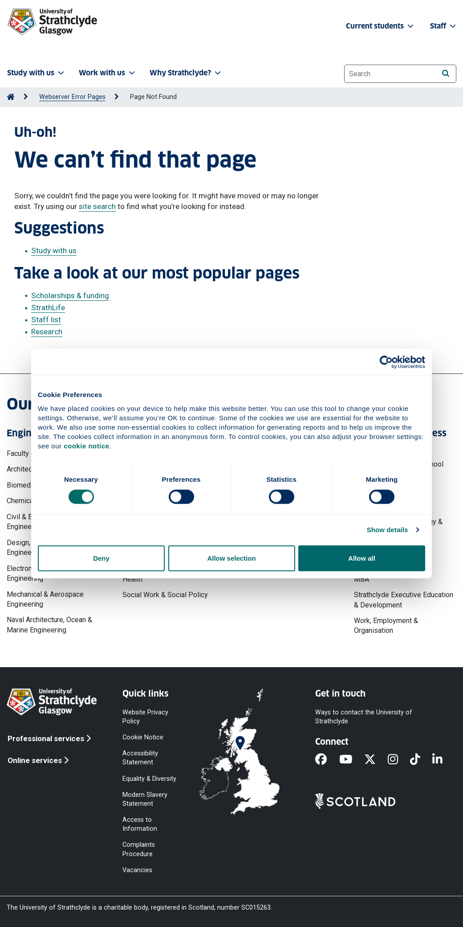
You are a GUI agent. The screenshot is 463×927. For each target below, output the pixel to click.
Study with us (54, 250)
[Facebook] (327, 760)
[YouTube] (351, 760)
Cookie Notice (142, 737)
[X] (376, 760)
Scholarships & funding (70, 295)
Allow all (361, 558)
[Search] (445, 73)
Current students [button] (380, 26)
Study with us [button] (36, 73)
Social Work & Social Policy (165, 595)
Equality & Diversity (149, 778)
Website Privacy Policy (145, 716)
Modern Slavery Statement (144, 799)
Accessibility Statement (140, 758)
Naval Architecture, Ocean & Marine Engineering (49, 624)
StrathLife (48, 307)
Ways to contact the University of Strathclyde (363, 716)
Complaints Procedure (138, 849)
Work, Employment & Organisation (386, 625)
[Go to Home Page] (11, 97)
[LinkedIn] (443, 760)
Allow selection (231, 558)
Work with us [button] (108, 73)
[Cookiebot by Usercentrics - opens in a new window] (386, 362)
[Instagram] (399, 760)
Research (46, 331)
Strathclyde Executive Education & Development (403, 600)
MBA (361, 579)
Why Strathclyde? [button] (186, 73)
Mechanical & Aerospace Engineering (45, 599)
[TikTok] (421, 760)
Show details (387, 529)
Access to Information (139, 824)
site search (97, 206)
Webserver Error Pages (72, 97)
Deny (101, 558)
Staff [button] (444, 26)
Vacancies (137, 870)
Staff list (46, 319)
